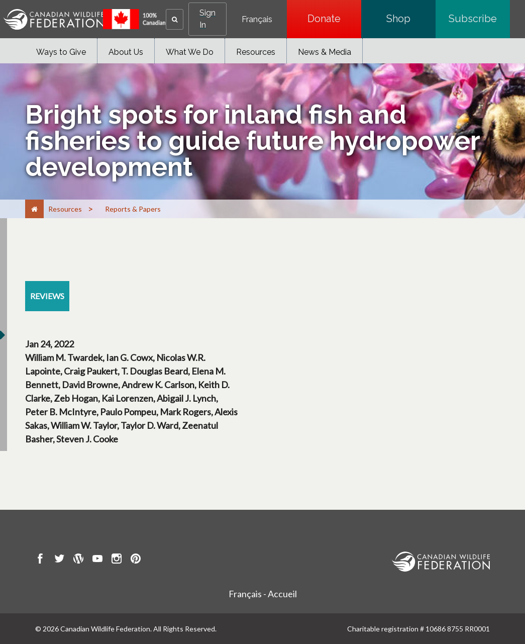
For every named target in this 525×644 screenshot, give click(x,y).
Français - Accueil (263, 593)
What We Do (190, 52)
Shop (411, 19)
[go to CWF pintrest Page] (136, 560)
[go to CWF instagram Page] (117, 560)
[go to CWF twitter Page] (59, 560)
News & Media (324, 52)
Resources (255, 52)
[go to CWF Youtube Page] (97, 560)
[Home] (34, 209)
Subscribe (479, 19)
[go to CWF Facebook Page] (40, 560)
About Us (126, 52)
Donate (334, 19)
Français (257, 19)
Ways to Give (61, 52)
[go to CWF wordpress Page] (78, 560)
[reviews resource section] (47, 296)
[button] (174, 19)
